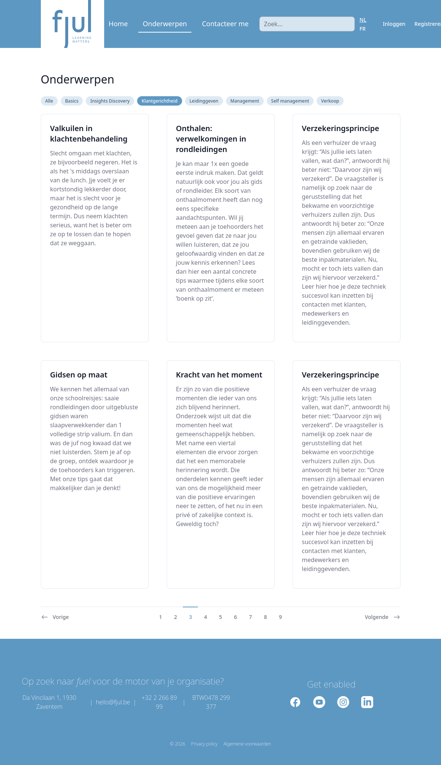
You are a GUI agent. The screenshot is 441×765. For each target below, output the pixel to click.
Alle (49, 101)
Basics (72, 101)
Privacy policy (204, 744)
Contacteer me (225, 23)
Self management (290, 101)
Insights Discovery (110, 101)
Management (244, 101)
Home (118, 23)
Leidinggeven (204, 101)
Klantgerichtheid (160, 101)
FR (363, 28)
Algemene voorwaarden (247, 744)
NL (363, 19)
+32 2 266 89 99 (159, 702)
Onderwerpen (165, 23)
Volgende (383, 617)
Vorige (55, 617)
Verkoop (330, 101)
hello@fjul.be (113, 702)
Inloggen (394, 23)
